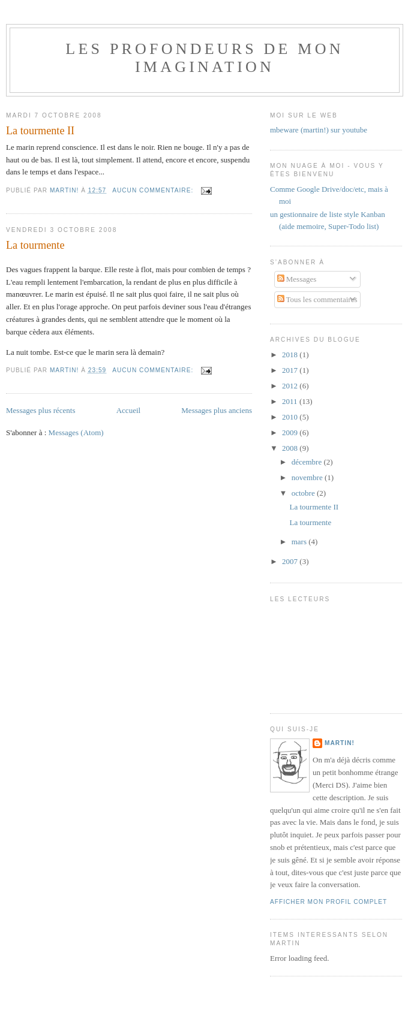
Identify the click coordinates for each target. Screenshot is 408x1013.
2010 (290, 416)
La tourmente (35, 245)
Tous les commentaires (317, 299)
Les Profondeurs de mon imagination (204, 58)
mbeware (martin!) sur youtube (318, 129)
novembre (308, 477)
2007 (290, 561)
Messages (297, 279)
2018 (290, 354)
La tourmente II (40, 131)
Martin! (340, 743)
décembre (308, 461)
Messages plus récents (41, 410)
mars (300, 541)
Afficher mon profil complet (328, 902)
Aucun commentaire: (154, 190)
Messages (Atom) (76, 432)
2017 (290, 370)
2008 (290, 448)
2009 (290, 432)
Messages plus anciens (216, 410)
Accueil (128, 410)
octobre (304, 493)
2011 (290, 401)
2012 (290, 385)
